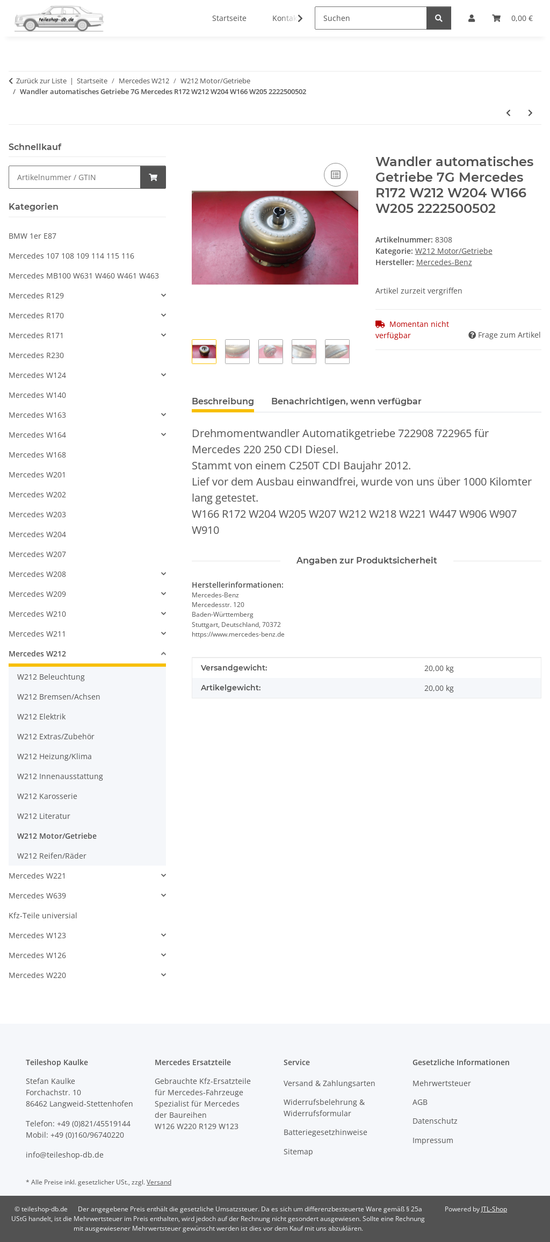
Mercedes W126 (37, 955)
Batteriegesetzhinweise (325, 1132)
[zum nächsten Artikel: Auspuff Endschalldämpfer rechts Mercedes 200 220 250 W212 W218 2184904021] (530, 112)
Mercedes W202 (37, 494)
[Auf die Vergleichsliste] (336, 175)
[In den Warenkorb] (200, 148)
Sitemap (298, 1151)
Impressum (432, 1140)
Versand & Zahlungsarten (329, 1083)
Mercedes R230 (36, 355)
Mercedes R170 (36, 315)
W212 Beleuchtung (51, 677)
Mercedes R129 (36, 295)
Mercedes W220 (37, 975)
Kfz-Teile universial (43, 915)
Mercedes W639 (37, 895)
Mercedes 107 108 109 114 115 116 (71, 256)
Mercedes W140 (37, 395)
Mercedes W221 (37, 875)
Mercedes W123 (37, 935)
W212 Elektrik (41, 716)
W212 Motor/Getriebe (454, 251)
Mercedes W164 (37, 435)
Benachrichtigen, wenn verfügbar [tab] (346, 401)
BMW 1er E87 (32, 236)
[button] (293, 18)
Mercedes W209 (37, 594)
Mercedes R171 (36, 335)
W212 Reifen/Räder (51, 856)
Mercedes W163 (37, 415)
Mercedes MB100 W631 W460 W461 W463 (84, 275)
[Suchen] (371, 18)
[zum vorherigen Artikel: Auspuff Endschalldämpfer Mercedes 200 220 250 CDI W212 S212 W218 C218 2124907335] (508, 112)
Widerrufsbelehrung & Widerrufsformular (324, 1107)
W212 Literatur (43, 816)
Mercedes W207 (37, 554)
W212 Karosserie (47, 796)
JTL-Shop (494, 1209)
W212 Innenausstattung (60, 776)
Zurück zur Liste (41, 80)
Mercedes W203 (37, 514)
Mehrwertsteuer (441, 1083)
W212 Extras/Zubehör (56, 736)
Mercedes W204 (37, 534)
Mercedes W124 (37, 375)
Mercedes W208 (37, 574)
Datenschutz (435, 1121)
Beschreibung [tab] (223, 401)
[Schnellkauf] (75, 177)
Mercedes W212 (37, 653)
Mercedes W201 (37, 474)
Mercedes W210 (37, 614)
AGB (420, 1102)
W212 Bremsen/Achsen (58, 696)
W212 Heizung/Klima (54, 756)
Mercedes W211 (37, 634)
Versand (159, 1182)
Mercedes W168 (37, 454)
